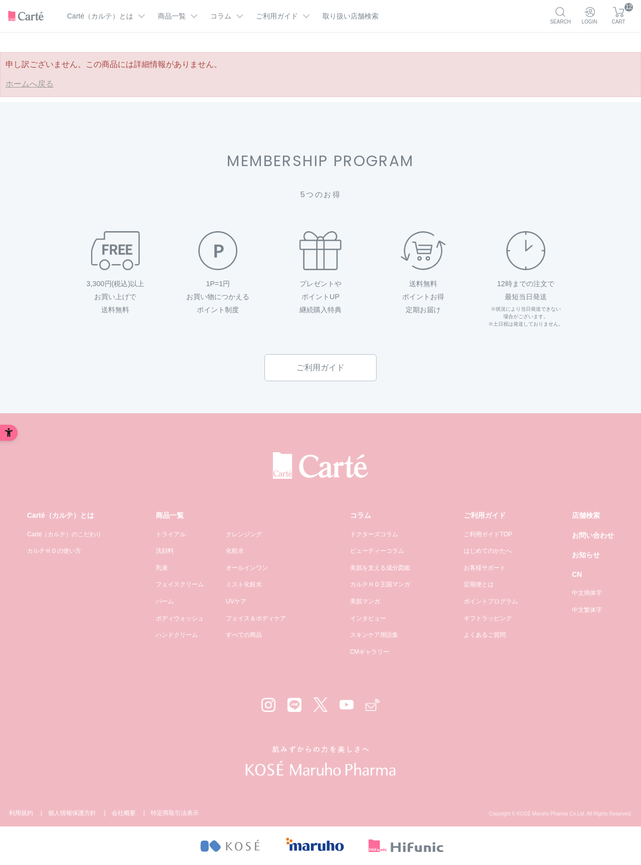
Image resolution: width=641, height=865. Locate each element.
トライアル (171, 534)
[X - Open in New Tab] (320, 704)
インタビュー (368, 618)
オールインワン (247, 567)
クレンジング (244, 534)
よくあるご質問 (485, 634)
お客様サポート (485, 567)
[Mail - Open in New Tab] (373, 705)
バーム (165, 601)
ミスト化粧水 (244, 584)
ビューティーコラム (377, 550)
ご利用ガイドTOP (488, 534)
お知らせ (586, 555)
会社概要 (124, 812)
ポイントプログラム (491, 601)
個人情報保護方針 (72, 812)
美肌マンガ (365, 601)
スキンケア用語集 (374, 634)
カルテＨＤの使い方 (54, 550)
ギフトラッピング (488, 618)
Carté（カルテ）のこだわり (64, 534)
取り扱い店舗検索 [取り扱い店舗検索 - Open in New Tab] (351, 16)
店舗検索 (586, 515)
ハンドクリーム (177, 634)
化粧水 (235, 550)
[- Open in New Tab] (229, 845)
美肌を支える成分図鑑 (380, 567)
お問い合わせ (593, 535)
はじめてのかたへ (488, 550)
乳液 (162, 567)
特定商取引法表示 (175, 812)
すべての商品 (244, 634)
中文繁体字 (587, 609)
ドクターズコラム (374, 534)
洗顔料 (165, 550)
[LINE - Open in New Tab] (294, 705)
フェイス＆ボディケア (256, 618)
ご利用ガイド (320, 367)
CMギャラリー (370, 651)
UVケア (236, 601)
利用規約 (21, 812)
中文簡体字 (587, 592)
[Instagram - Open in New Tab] (268, 705)
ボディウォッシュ (180, 618)
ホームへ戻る (30, 84)
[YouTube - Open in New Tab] (347, 704)
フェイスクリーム (180, 584)
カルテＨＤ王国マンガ (380, 584)
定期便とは (479, 584)
